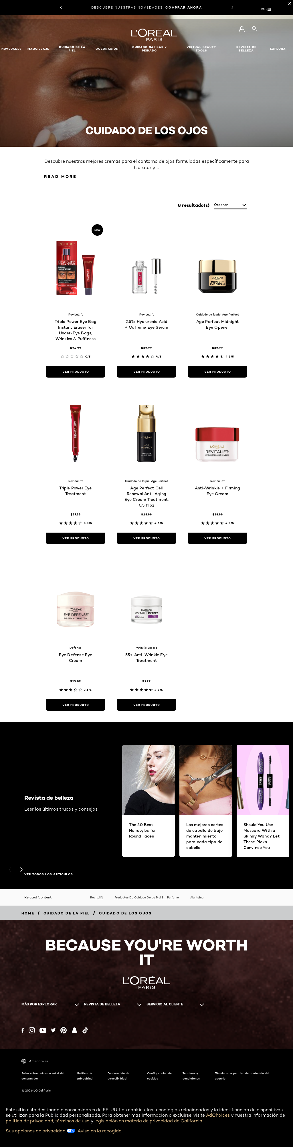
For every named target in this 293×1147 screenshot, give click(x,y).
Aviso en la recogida (100, 1131)
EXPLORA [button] (278, 49)
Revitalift (96, 898)
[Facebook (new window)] (22, 1030)
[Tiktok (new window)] (85, 1031)
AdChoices (218, 1115)
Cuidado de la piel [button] (72, 48)
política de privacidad (29, 1121)
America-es (34, 1061)
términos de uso (72, 1121)
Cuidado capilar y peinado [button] (149, 48)
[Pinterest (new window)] (63, 1031)
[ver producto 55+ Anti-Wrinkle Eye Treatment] (146, 705)
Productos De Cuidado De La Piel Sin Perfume (146, 898)
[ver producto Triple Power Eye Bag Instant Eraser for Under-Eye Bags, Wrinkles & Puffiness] (75, 372)
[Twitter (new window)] (53, 1031)
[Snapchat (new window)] (74, 1031)
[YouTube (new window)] (42, 1030)
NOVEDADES (11, 49)
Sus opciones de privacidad (40, 1131)
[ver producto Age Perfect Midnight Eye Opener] (217, 372)
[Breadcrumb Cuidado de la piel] (66, 913)
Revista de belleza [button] (246, 48)
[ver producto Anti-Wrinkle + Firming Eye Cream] (217, 539)
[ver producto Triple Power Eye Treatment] (75, 539)
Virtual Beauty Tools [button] (201, 48)
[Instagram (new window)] (32, 1031)
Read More (62, 176)
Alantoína (196, 898)
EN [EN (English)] (263, 9)
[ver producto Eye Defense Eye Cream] (75, 705)
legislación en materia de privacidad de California (148, 1121)
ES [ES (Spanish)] (269, 9)
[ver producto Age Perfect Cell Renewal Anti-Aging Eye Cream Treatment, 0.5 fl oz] (146, 539)
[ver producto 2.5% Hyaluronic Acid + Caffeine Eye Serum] (146, 372)
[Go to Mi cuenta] (242, 29)
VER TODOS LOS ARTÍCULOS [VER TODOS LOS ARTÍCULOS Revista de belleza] (48, 875)
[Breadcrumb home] (27, 913)
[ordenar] (230, 205)
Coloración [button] (107, 49)
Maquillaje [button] (38, 49)
